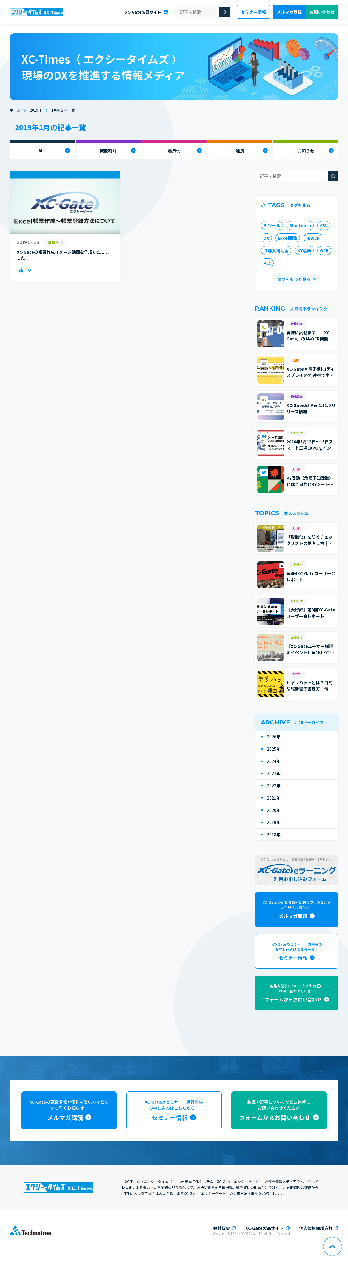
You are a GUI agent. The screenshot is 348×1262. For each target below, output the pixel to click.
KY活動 (304, 250)
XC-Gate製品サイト (143, 12)
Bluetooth (300, 225)
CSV (324, 225)
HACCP (313, 238)
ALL (42, 151)
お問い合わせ (322, 12)
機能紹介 (108, 151)
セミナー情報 (253, 12)
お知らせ (306, 151)
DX (266, 238)
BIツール (272, 225)
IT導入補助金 (276, 250)
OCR (324, 250)
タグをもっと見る (294, 279)
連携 (240, 151)
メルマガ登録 (289, 12)
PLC (267, 263)
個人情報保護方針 (315, 1228)
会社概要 (221, 1228)
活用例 (174, 151)
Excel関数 (287, 238)
